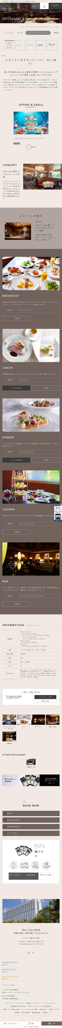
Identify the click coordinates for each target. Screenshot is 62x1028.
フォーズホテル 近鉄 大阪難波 (10, 989)
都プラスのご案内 (45, 875)
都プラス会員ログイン (35, 6)
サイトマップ (9, 1003)
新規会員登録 (31, 875)
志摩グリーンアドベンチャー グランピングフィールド (16, 992)
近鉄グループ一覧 (54, 1009)
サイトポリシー (37, 1003)
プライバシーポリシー (50, 1003)
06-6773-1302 (15, 696)
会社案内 (16, 1012)
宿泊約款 (28, 1003)
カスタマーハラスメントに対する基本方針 (39, 1006)
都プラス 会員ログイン (15, 876)
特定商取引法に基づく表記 (18, 1006)
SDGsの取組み (26, 1012)
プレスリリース (19, 1003)
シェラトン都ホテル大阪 (31, 1026)
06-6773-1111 (26, 944)
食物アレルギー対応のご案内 (11, 1009)
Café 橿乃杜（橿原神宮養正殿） (10, 998)
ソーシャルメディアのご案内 (29, 1009)
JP (27, 5)
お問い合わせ (43, 1009)
